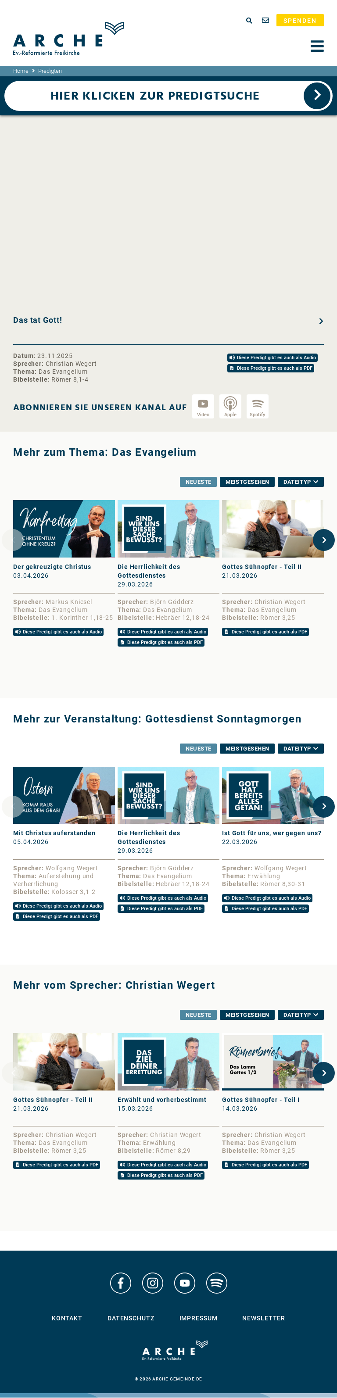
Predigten (50, 71)
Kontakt (67, 1318)
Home (21, 71)
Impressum (198, 1318)
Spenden (300, 20)
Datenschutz (131, 1318)
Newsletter (263, 1318)
